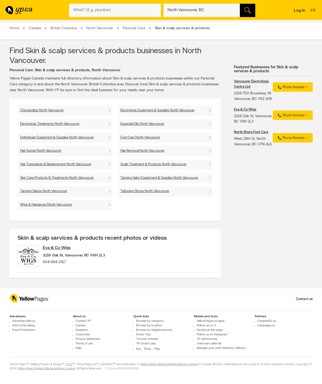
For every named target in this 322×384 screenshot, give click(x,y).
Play (157, 349)
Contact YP (83, 321)
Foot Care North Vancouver (140, 137)
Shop (147, 349)
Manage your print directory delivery (221, 348)
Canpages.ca (266, 325)
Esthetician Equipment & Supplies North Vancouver (57, 137)
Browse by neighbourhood (154, 330)
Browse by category (150, 321)
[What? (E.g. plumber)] (115, 10)
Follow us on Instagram (212, 334)
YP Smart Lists (146, 343)
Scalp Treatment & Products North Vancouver (153, 164)
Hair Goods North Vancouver (40, 151)
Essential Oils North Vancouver (142, 124)
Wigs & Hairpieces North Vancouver (46, 204)
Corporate (83, 334)
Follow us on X (206, 325)
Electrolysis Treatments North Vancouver (50, 124)
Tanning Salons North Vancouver (43, 191)
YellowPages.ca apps (210, 321)
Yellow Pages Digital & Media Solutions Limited (169, 364)
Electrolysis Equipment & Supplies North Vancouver (157, 110)
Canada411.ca (266, 321)
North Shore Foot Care (251, 132)
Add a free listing (23, 325)
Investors (82, 330)
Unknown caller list (209, 343)
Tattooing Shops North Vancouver (144, 191)
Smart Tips (143, 334)
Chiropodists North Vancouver (42, 110)
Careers (81, 325)
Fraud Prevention (23, 330)
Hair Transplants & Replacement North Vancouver (55, 164)
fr (314, 11)
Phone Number (290, 87)
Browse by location (149, 325)
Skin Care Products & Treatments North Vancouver (57, 178)
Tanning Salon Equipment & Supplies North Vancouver (159, 178)
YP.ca (69, 364)
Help (79, 348)
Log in (299, 11)
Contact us (304, 299)
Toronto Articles (147, 339)
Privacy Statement (88, 339)
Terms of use (84, 343)
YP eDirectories (207, 339)
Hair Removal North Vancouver (142, 151)
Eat (138, 349)
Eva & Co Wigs (60, 248)
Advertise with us (23, 321)
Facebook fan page (210, 330)
